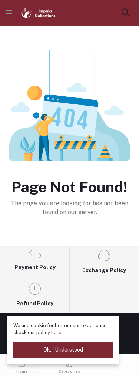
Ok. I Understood (63, 350)
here (56, 332)
